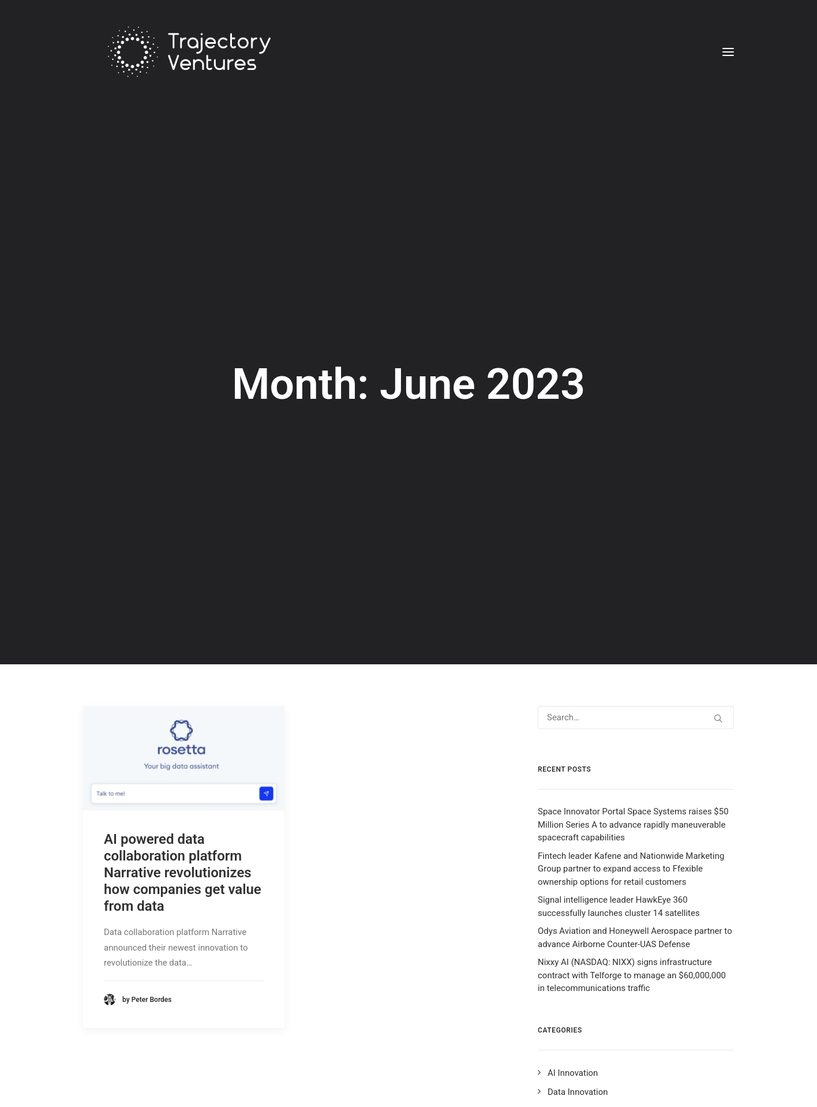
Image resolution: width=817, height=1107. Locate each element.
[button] (728, 51)
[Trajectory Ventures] (176, 52)
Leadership (569, 1049)
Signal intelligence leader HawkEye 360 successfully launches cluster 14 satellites (619, 789)
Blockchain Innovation (590, 1012)
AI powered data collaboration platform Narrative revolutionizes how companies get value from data (182, 755)
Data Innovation (578, 974)
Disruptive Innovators (588, 1087)
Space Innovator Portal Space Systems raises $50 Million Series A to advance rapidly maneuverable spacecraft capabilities (633, 707)
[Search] (636, 600)
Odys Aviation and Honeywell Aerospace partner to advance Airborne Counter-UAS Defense (635, 820)
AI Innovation (573, 956)
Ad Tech (563, 1031)
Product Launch (578, 1068)
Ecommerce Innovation (592, 993)
